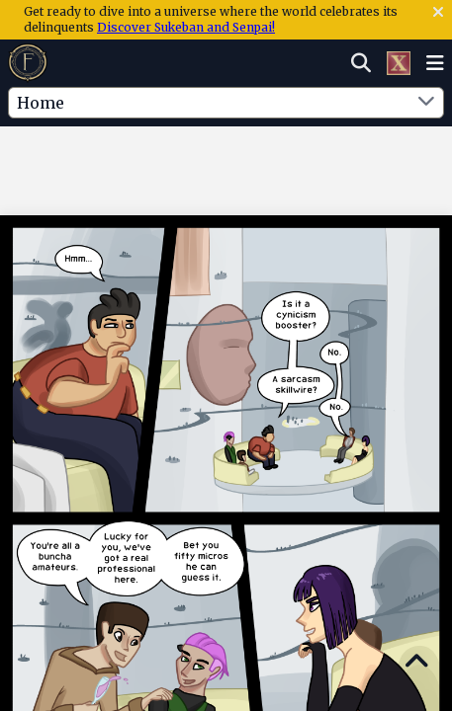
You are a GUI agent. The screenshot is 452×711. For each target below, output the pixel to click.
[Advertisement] (226, 167)
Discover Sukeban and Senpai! (186, 27)
